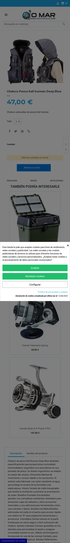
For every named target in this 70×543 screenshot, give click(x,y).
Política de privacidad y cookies (53, 292)
